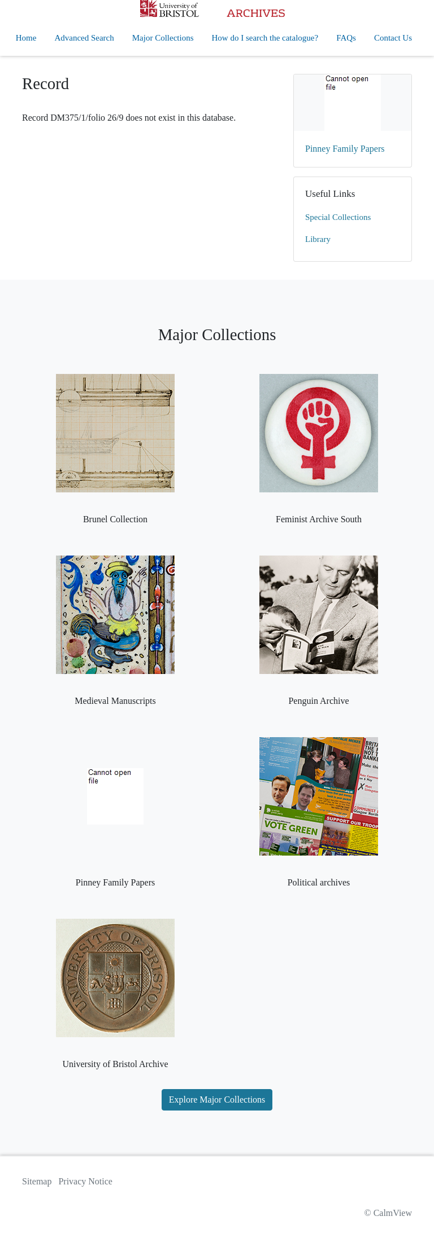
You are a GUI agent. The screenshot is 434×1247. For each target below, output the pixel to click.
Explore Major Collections (217, 1099)
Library (318, 239)
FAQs (346, 37)
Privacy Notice (85, 1181)
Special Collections (338, 217)
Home (26, 37)
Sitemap (36, 1181)
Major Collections (163, 37)
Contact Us (393, 37)
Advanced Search (84, 37)
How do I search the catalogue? (265, 37)
